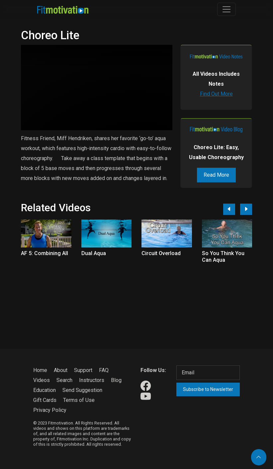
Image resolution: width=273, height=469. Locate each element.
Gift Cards (44, 400)
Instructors (91, 380)
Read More (216, 175)
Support (83, 370)
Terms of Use (79, 400)
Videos (41, 380)
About (60, 370)
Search (64, 380)
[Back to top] (258, 457)
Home (40, 370)
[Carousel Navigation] (235, 209)
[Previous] (229, 209)
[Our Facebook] (145, 386)
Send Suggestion (82, 390)
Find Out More (216, 94)
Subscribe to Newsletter (208, 389)
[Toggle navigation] (226, 9)
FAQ (104, 370)
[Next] (246, 209)
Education (44, 390)
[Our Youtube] (145, 397)
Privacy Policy (49, 410)
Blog (116, 380)
